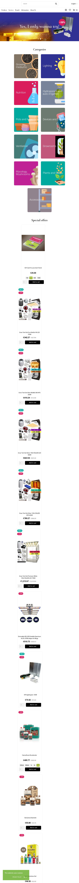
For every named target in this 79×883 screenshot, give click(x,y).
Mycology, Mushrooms (28, 836)
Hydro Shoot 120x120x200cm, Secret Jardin (65, 557)
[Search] (39, 3)
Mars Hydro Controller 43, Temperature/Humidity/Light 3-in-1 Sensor (39, 437)
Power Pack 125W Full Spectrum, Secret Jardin (39, 557)
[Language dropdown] (74, 3)
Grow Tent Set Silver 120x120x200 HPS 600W (39, 294)
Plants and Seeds (26, 839)
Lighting (23, 818)
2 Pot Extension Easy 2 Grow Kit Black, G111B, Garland (14, 614)
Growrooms (24, 815)
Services (11, 9)
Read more (10, 769)
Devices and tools (26, 831)
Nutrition (23, 820)
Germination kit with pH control (14, 556)
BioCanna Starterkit (14, 378)
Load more (39, 397)
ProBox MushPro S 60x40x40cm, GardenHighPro (39, 517)
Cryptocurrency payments (65, 756)
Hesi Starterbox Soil (39, 378)
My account (64, 824)
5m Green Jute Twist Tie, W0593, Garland (39, 614)
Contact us (64, 815)
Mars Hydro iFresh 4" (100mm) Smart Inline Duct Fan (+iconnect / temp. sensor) (14, 437)
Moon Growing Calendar (65, 516)
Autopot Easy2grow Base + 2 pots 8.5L (14, 654)
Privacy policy (17, 877)
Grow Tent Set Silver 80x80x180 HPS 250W (65, 250)
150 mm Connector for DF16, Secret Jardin (14, 477)
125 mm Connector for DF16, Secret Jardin (39, 477)
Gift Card (5, 756)
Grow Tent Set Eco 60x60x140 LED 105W (39, 250)
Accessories (24, 842)
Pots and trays (25, 828)
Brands (17, 9)
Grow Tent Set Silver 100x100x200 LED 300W (14, 294)
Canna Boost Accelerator (64, 334)
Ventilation (24, 834)
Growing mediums (26, 812)
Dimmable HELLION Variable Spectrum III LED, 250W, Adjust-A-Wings (14, 335)
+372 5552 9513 (7, 832)
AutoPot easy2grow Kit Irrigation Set (65, 654)
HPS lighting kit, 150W (39, 334)
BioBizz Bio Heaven (20, 694)
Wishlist (63, 829)
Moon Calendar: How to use (39, 756)
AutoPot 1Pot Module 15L (39, 654)
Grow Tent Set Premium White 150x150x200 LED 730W (65, 294)
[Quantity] (6, 263)
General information (67, 812)
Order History (64, 826)
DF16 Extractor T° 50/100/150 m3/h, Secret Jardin (14, 517)
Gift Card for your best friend (14, 249)
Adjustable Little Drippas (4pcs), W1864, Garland (65, 614)
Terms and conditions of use (49, 818)
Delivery (43, 812)
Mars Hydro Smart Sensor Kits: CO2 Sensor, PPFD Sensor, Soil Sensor (64, 436)
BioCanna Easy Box (65, 378)
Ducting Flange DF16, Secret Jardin (65, 476)
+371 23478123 (7, 855)
